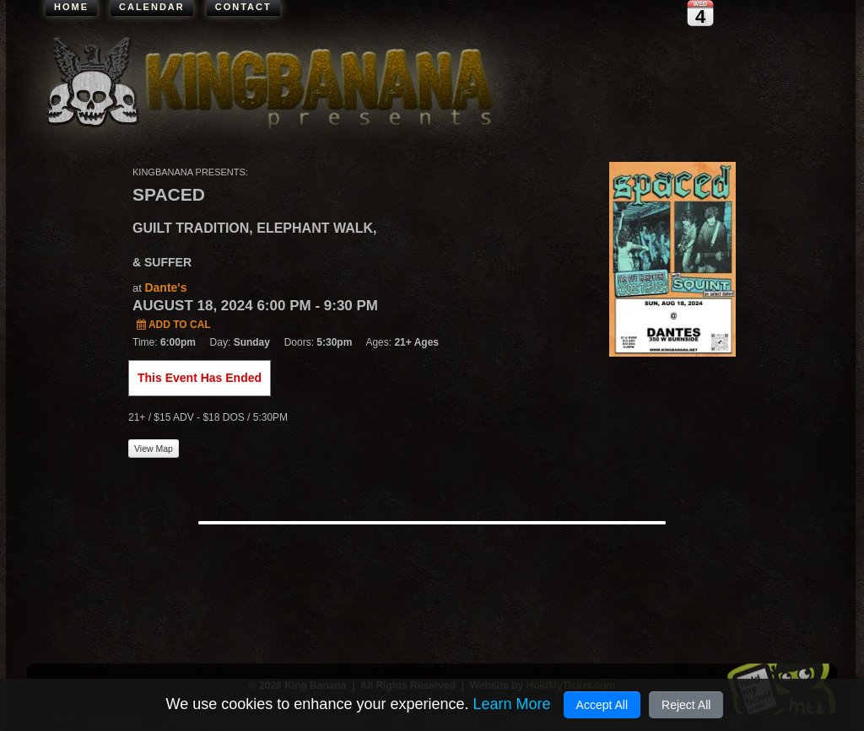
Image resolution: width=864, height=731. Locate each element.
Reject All (686, 705)
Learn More (511, 704)
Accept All (602, 705)
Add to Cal (174, 325)
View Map (153, 448)
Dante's (165, 287)
